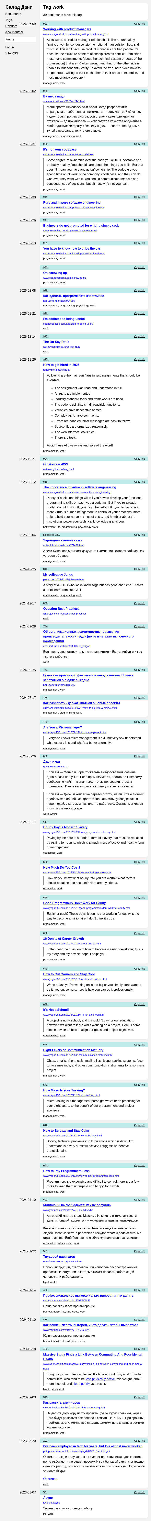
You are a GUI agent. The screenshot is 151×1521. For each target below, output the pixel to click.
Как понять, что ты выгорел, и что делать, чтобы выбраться (90, 1325)
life (58, 526)
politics (61, 1243)
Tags (9, 20)
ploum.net (63, 579)
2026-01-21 (28, 313)
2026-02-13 (28, 243)
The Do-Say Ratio (56, 342)
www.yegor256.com (75, 732)
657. (45, 821)
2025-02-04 (28, 535)
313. (45, 1397)
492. (45, 1290)
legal (46, 1282)
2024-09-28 (28, 626)
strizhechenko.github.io (80, 707)
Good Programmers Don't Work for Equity (74, 903)
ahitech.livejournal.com (63, 545)
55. (45, 1492)
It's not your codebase (59, 149)
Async (48, 1497)
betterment (49, 526)
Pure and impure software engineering (72, 202)
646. (45, 1044)
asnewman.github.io (61, 346)
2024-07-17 (28, 697)
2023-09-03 (28, 1397)
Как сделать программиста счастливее (73, 296)
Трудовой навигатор (59, 1256)
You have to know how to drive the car (71, 248)
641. (45, 1165)
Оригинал (50, 1479)
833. (57, 534)
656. (45, 862)
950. (45, 143)
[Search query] (20, 41)
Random (11, 26)
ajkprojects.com (65, 613)
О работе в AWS (55, 464)
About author (15, 33)
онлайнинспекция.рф (62, 1261)
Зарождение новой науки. (63, 540)
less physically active (100, 1379)
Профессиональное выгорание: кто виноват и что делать (88, 1295)
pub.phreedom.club (76, 1451)
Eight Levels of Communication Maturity (73, 1050)
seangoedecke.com (70, 230)
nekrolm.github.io (58, 469)
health (56, 1311)
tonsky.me (56, 369)
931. (45, 243)
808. (45, 603)
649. (45, 968)
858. (45, 481)
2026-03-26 (28, 220)
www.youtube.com (68, 1210)
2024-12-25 (28, 569)
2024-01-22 (28, 1251)
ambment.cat (64, 101)
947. (45, 220)
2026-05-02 (28, 91)
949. (45, 197)
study (55, 1389)
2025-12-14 (28, 336)
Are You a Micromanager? (62, 727)
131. (45, 1440)
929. (45, 290)
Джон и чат (51, 761)
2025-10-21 (28, 459)
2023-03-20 (28, 1441)
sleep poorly (81, 1383)
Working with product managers (67, 29)
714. (45, 697)
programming (67, 136)
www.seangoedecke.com (75, 34)
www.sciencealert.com (93, 1366)
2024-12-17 (28, 603)
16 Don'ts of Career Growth (63, 938)
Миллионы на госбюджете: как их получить (77, 1205)
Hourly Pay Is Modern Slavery (65, 827)
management (50, 83)
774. (45, 626)
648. (45, 1004)
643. (45, 1084)
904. (45, 458)
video (69, 1243)
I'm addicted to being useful (64, 319)
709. (45, 721)
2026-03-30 (28, 197)
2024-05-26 (28, 756)
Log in (10, 48)
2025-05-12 (28, 482)
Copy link (139, 23)
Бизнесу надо (53, 96)
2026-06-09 (28, 24)
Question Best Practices (61, 608)
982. (45, 23)
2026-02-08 (28, 290)
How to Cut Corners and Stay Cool (69, 974)
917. (45, 336)
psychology (82, 305)
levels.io (51, 1502)
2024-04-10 (28, 1199)
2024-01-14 (28, 1290)
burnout (47, 1311)
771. (45, 669)
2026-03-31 (28, 144)
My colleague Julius (58, 574)
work (62, 83)
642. (45, 1125)
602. (45, 1199)
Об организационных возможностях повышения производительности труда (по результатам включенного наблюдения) (88, 636)
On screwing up (55, 273)
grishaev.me (55, 766)
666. (45, 756)
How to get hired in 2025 (61, 364)
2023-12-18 (28, 1349)
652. (45, 933)
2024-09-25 (28, 670)
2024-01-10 (28, 1319)
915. (45, 359)
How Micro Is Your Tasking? (64, 1090)
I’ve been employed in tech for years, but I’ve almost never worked (92, 1446)
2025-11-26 (28, 359)
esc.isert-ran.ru (67, 646)
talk (69, 1311)
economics (49, 852)
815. (45, 569)
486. (45, 1319)
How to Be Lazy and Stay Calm (66, 1130)
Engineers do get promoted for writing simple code (81, 225)
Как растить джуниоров (61, 1402)
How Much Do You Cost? (61, 867)
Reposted (48, 534)
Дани (27, 7)
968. (45, 90)
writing (54, 813)
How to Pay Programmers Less (66, 1171)
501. (45, 1251)
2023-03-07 (28, 1492)
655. (45, 897)
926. (45, 313)
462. (45, 1348)
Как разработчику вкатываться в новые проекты (81, 703)
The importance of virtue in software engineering (79, 487)
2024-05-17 (28, 822)
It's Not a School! (56, 1009)
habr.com (59, 300)
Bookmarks (13, 14)
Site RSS (12, 54)
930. (45, 267)
